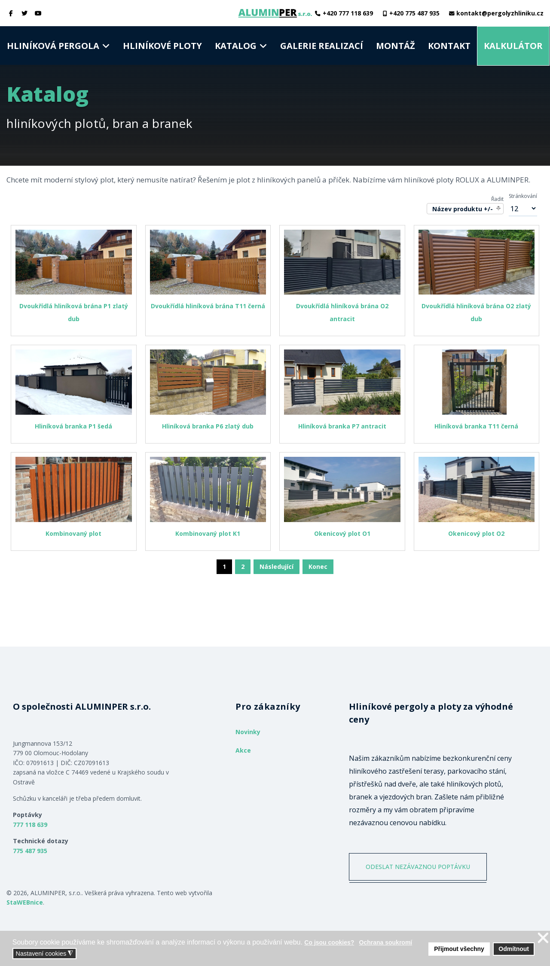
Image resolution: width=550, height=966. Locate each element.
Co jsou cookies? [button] (329, 942)
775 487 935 (30, 851)
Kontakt (449, 46)
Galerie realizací (321, 46)
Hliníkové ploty (162, 46)
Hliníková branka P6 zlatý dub (208, 426)
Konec (318, 566)
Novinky (247, 732)
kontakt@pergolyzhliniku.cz (500, 13)
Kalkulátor (513, 46)
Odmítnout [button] (513, 948)
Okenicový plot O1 (342, 533)
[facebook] (11, 13)
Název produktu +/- (462, 209)
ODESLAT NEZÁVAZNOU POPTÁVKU (418, 867)
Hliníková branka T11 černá (476, 426)
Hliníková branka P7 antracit (342, 426)
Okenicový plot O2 (476, 533)
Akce (243, 750)
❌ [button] (543, 938)
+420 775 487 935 (414, 13)
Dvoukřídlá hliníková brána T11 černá (208, 306)
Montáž (395, 46)
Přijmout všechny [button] (459, 948)
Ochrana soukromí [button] (385, 942)
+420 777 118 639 (348, 13)
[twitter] (25, 13)
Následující (276, 566)
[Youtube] (38, 13)
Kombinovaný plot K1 (207, 533)
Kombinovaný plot (73, 533)
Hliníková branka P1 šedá (73, 426)
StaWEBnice (24, 902)
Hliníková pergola (53, 46)
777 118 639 (30, 824)
